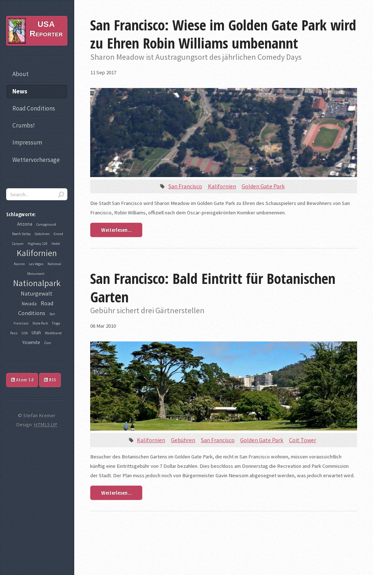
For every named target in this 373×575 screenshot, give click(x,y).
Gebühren (183, 440)
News (19, 91)
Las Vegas (36, 263)
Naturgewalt (37, 293)
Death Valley (21, 233)
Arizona (24, 224)
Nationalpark (36, 283)
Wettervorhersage (36, 160)
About (20, 74)
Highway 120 (37, 243)
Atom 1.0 (22, 379)
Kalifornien (222, 186)
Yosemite (31, 342)
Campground (46, 224)
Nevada (29, 304)
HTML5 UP (45, 424)
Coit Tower (302, 440)
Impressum (27, 142)
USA (24, 333)
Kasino (19, 263)
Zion (47, 342)
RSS (50, 379)
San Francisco (185, 186)
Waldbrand (53, 333)
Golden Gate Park (263, 186)
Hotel (55, 243)
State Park (40, 323)
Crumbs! (23, 125)
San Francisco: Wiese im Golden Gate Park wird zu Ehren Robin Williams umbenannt (223, 34)
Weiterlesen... (116, 229)
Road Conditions (33, 108)
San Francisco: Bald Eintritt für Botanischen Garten (212, 287)
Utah (36, 333)
